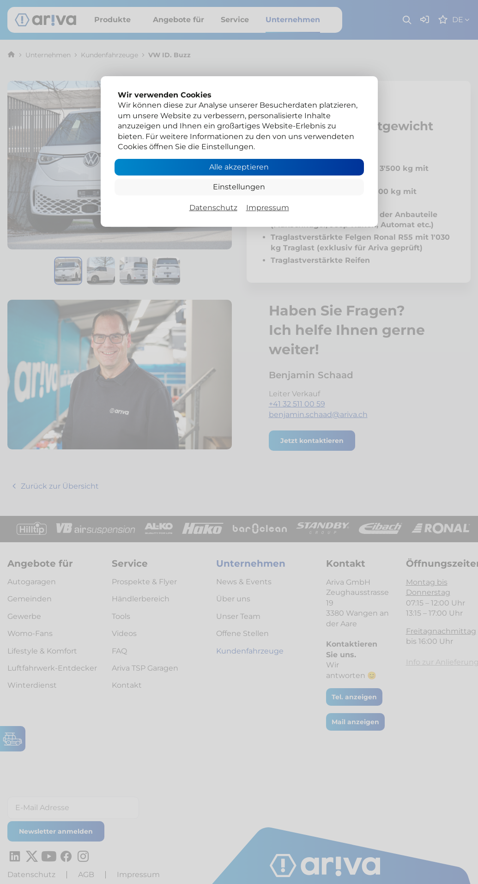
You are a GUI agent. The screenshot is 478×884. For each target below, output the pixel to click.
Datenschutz (213, 207)
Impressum (267, 207)
